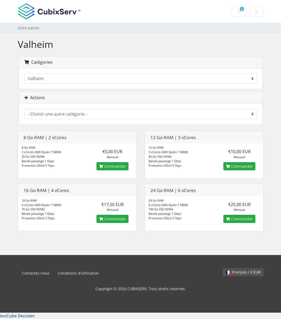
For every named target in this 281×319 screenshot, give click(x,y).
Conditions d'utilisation (78, 273)
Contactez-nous (35, 273)
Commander (112, 166)
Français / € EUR (243, 272)
